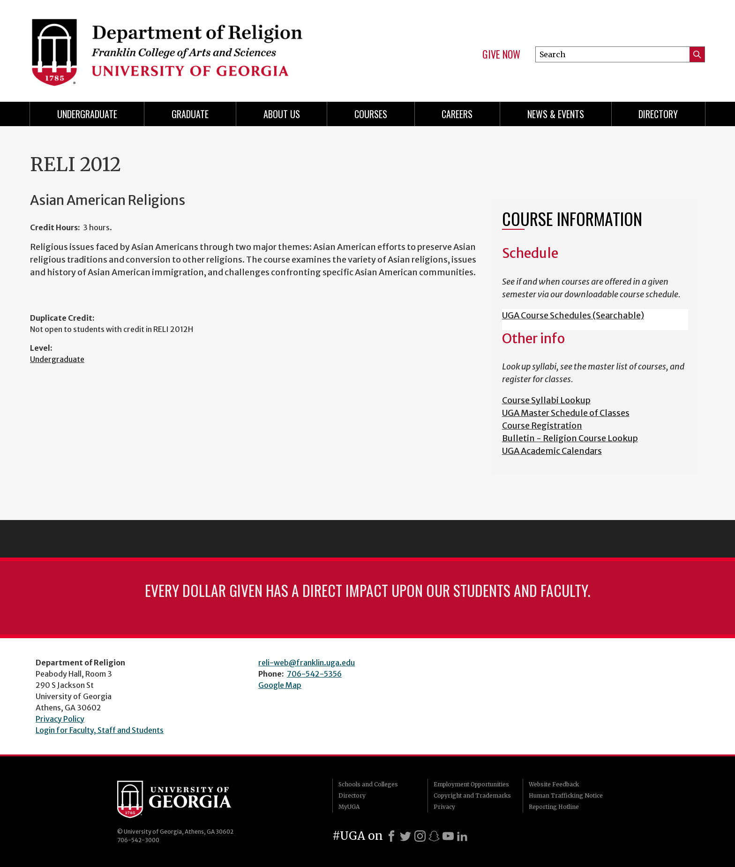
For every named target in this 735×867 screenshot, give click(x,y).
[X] (405, 836)
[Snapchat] (434, 836)
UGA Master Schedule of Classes (566, 412)
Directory (658, 114)
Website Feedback (554, 784)
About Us (281, 114)
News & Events (555, 114)
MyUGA (349, 806)
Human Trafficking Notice (566, 795)
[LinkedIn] (462, 836)
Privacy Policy (60, 719)
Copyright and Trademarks (472, 795)
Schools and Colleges (368, 784)
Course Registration (542, 425)
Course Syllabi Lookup (546, 400)
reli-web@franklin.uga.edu (306, 662)
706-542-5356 (314, 674)
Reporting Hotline (554, 806)
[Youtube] (448, 836)
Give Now (501, 54)
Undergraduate (87, 114)
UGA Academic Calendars (552, 450)
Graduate (190, 114)
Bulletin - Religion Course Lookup (570, 438)
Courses (370, 114)
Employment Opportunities (471, 784)
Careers (457, 114)
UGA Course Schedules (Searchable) (573, 315)
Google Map (279, 685)
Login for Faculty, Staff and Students (100, 730)
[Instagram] (420, 836)
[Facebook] (391, 836)
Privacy (444, 806)
